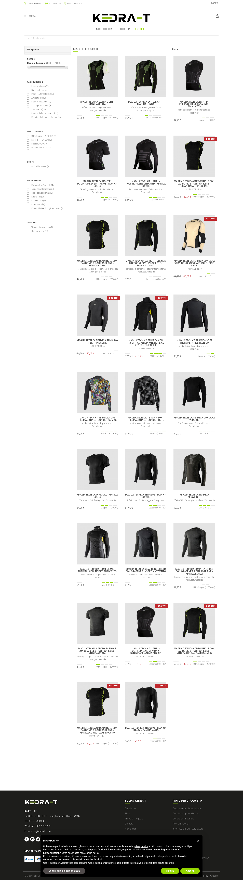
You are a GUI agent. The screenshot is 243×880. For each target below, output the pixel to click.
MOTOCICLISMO (105, 29)
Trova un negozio (134, 818)
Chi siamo (130, 808)
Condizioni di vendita (183, 818)
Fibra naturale (39, 204)
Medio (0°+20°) (39, 144)
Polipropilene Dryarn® (42, 185)
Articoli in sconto (40, 166)
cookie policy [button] (92, 853)
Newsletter (130, 828)
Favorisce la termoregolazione (46, 117)
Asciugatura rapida (41, 105)
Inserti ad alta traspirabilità (44, 113)
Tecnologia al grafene (42, 193)
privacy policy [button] (141, 846)
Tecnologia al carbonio (42, 189)
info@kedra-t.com (41, 831)
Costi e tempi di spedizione (187, 808)
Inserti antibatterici (41, 102)
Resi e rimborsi (180, 823)
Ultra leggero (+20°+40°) (43, 136)
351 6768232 (53, 3)
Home (27, 38)
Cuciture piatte (39, 231)
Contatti (129, 823)
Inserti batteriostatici (42, 94)
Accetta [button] (190, 870)
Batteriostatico (39, 90)
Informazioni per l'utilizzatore (188, 828)
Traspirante (38, 109)
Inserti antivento (40, 86)
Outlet (139, 29)
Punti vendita (73, 3)
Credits (214, 875)
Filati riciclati (38, 200)
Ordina (175, 49)
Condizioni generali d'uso (186, 813)
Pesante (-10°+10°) (41, 147)
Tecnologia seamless (42, 227)
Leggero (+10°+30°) (41, 140)
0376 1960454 (35, 3)
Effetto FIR (37, 197)
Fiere (127, 813)
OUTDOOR (124, 29)
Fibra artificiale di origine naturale (47, 208)
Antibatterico (38, 98)
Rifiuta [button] (170, 870)
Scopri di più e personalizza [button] (64, 870)
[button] (198, 841)
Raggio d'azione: (36, 63)
